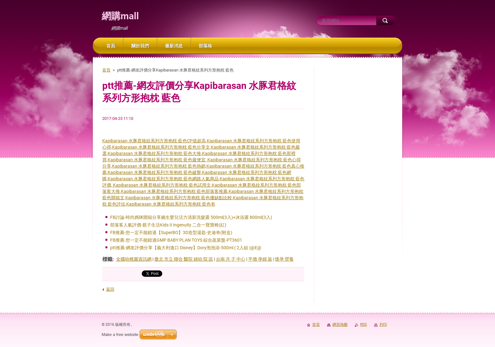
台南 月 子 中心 (230, 259)
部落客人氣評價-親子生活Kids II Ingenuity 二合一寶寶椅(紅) (168, 224)
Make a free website (120, 334)
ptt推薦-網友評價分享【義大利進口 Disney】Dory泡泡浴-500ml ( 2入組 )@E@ (185, 247)
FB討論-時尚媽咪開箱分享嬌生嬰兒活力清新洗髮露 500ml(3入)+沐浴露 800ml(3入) (191, 217)
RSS (363, 324)
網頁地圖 (340, 324)
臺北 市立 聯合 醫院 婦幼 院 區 (183, 259)
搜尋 (385, 20)
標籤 (107, 259)
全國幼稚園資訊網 (134, 259)
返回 (110, 289)
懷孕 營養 (284, 259)
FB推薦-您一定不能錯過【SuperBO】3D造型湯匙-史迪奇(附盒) (171, 232)
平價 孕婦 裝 (260, 259)
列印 (383, 324)
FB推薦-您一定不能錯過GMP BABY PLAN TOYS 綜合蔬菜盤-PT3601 (176, 240)
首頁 (106, 70)
